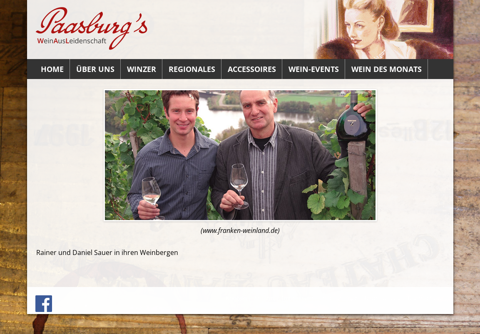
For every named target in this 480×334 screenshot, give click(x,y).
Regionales (192, 69)
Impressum (297, 298)
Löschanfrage (339, 298)
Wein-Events (313, 69)
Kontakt (236, 298)
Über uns (95, 69)
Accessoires (252, 69)
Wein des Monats (386, 69)
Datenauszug (382, 298)
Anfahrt (264, 298)
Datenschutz (425, 298)
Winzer (141, 69)
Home (52, 69)
